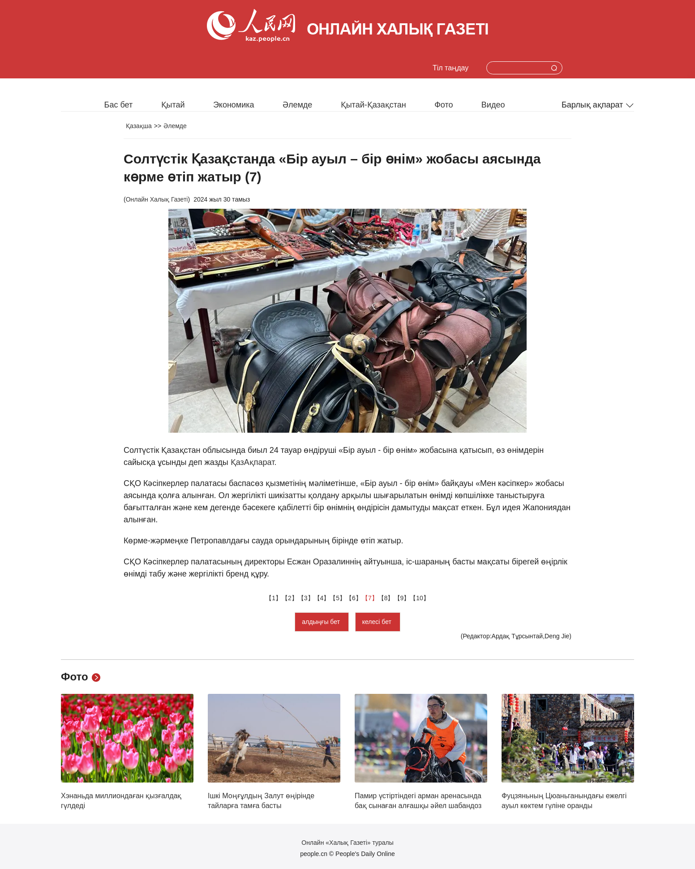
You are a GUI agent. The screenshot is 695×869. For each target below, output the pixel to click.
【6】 (354, 598)
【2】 (290, 598)
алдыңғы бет (322, 621)
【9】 (402, 598)
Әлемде (297, 104)
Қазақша (139, 125)
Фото (443, 104)
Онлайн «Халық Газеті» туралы (347, 842)
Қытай (173, 104)
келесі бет (377, 621)
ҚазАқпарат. (254, 462)
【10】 (419, 598)
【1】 (274, 598)
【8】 (386, 598)
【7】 (370, 598)
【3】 (306, 598)
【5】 (338, 598)
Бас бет (118, 104)
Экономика (233, 104)
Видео (493, 104)
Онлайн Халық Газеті (157, 199)
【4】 (322, 598)
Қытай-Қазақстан (373, 104)
